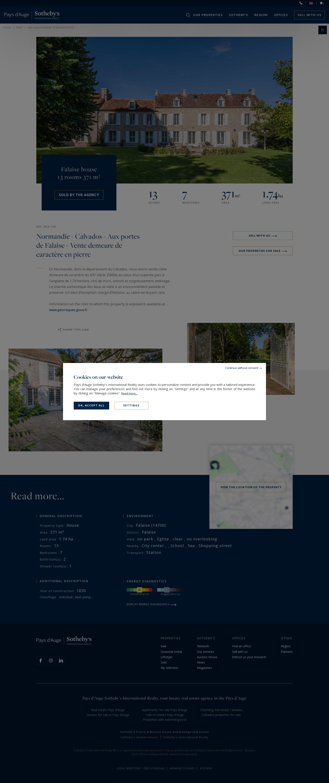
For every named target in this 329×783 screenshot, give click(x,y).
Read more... (129, 393)
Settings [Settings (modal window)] (131, 405)
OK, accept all (91, 405)
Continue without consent (241, 368)
